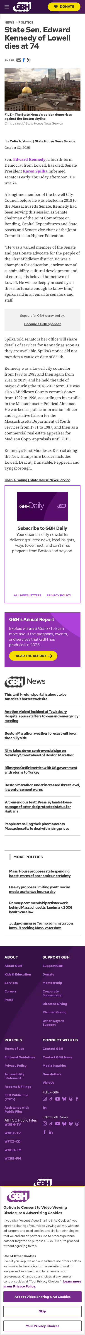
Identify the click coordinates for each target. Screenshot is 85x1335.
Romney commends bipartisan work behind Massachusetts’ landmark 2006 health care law (40, 907)
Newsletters (52, 1074)
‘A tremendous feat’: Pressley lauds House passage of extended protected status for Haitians (38, 807)
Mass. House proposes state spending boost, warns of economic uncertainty (39, 873)
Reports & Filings (18, 1087)
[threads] (71, 1098)
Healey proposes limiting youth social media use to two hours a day (39, 889)
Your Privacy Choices (42, 1326)
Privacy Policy (59, 595)
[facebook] (77, 1098)
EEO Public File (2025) (16, 1097)
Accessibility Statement (14, 1076)
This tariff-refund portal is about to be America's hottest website (35, 696)
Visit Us (48, 1083)
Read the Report (31, 656)
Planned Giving (54, 1012)
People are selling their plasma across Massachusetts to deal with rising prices (37, 826)
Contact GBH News (57, 1057)
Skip (42, 1311)
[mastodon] (71, 1123)
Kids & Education (18, 974)
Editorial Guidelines (20, 1057)
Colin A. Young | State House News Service (42, 141)
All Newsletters (27, 595)
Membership (52, 983)
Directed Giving (55, 1004)
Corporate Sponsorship (52, 993)
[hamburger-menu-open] (9, 6)
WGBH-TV (13, 1124)
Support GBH (53, 966)
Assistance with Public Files (17, 1110)
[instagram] (45, 1098)
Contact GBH (53, 1049)
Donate (64, 6)
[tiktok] (51, 1098)
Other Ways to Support (54, 1023)
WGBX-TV (13, 1133)
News (9, 22)
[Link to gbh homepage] (22, 6)
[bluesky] (64, 1098)
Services (11, 983)
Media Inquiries (54, 1066)
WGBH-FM (13, 1150)
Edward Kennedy (29, 159)
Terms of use (14, 1049)
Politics (25, 22)
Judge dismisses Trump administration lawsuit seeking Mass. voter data (41, 925)
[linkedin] (45, 1107)
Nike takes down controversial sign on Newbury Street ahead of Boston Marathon (39, 752)
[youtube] (57, 1098)
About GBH (13, 966)
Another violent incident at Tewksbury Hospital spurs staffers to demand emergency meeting (41, 716)
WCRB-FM (13, 1158)
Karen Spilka (35, 171)
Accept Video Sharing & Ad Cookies (42, 1297)
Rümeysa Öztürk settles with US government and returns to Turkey (41, 770)
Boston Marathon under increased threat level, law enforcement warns (42, 787)
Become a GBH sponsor (42, 324)
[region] (42, 1260)
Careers (11, 991)
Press (9, 1000)
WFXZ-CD (13, 1141)
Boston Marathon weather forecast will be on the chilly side (41, 735)
